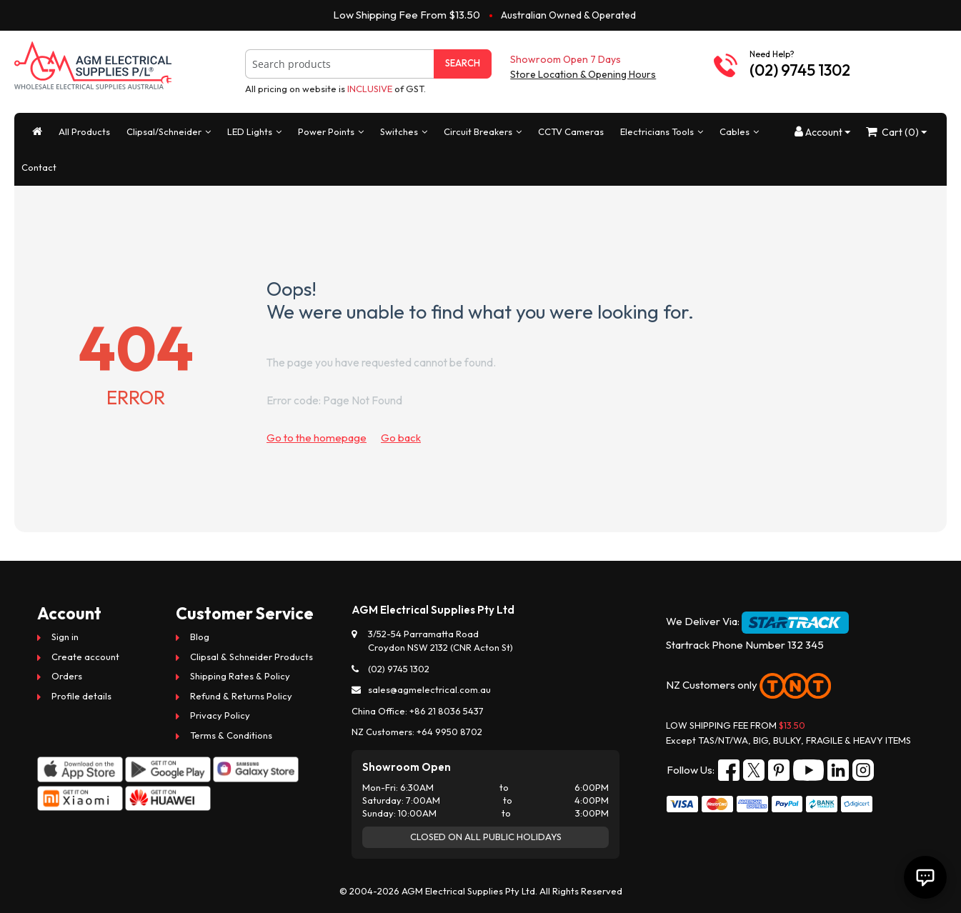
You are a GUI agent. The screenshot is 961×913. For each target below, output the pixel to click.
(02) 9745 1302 (800, 70)
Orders (66, 676)
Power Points (326, 131)
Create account (85, 656)
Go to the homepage (317, 437)
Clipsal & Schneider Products (251, 656)
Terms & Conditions (231, 735)
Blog (199, 636)
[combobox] (339, 64)
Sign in (65, 636)
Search (462, 63)
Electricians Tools (657, 131)
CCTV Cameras (571, 131)
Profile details (81, 696)
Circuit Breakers (478, 131)
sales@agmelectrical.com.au (429, 689)
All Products (84, 131)
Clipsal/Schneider (163, 131)
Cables (734, 131)
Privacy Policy (220, 715)
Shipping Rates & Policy (240, 676)
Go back (401, 437)
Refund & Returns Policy (241, 696)
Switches (399, 131)
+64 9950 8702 (449, 731)
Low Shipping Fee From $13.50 (406, 14)
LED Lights (249, 131)
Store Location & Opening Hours (583, 74)
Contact (38, 167)
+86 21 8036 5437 (446, 711)
